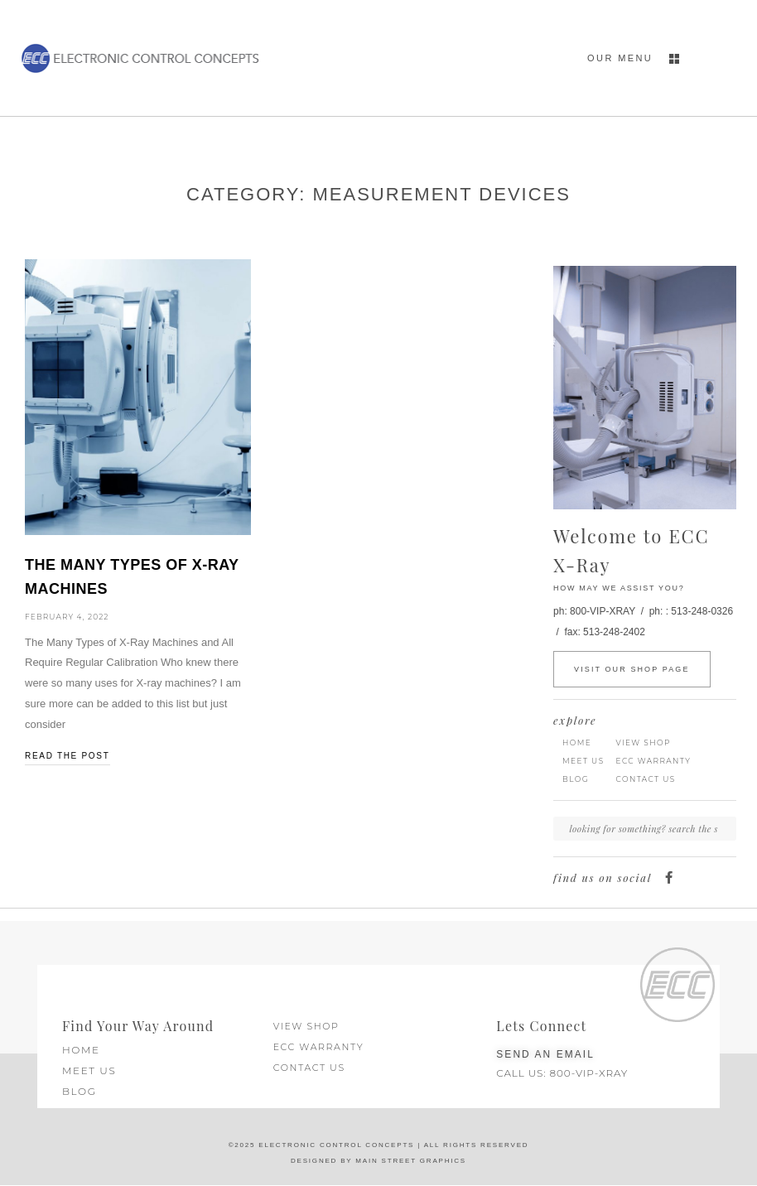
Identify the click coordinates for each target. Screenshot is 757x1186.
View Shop (643, 742)
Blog (575, 778)
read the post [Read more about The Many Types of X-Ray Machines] (67, 755)
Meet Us (583, 760)
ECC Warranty (654, 760)
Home (576, 742)
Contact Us (646, 778)
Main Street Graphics (409, 1160)
